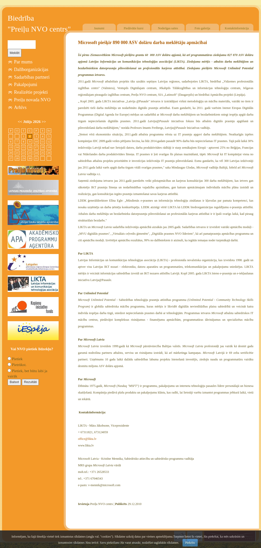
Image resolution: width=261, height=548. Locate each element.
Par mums (23, 61)
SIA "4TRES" (211, 544)
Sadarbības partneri (31, 77)
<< (20, 122)
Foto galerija (202, 28)
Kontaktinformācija (237, 28)
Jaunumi (99, 28)
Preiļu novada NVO (32, 99)
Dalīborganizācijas (31, 69)
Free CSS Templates (242, 544)
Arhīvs (20, 107)
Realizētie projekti (31, 92)
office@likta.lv (87, 439)
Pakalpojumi (25, 84)
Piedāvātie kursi (133, 28)
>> (44, 122)
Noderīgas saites (168, 28)
